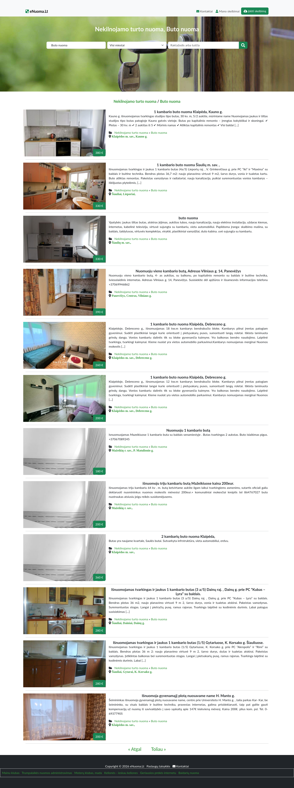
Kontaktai (204, 11)
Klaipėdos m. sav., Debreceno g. (132, 357)
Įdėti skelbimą (255, 11)
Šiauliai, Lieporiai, (124, 193)
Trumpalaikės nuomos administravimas (47, 772)
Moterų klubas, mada (88, 772)
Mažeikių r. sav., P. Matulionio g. (133, 450)
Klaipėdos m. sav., (123, 552)
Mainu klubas (11, 772)
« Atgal (134, 749)
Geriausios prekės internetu (158, 772)
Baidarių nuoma (188, 772)
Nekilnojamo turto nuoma (135, 101)
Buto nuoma (170, 101)
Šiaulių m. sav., (121, 242)
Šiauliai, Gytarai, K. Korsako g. (132, 671)
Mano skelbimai (227, 11)
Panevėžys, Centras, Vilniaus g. (132, 295)
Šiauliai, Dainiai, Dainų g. (128, 622)
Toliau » (158, 749)
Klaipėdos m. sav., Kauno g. (129, 136)
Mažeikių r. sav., (122, 507)
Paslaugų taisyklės (158, 766)
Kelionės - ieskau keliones (121, 772)
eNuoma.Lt (37, 11)
